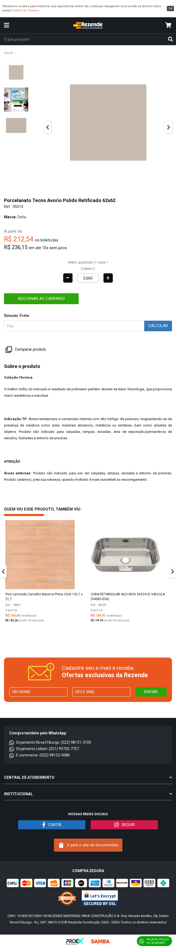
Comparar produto (26, 349)
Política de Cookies (25, 10)
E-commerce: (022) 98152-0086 (39, 755)
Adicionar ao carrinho (41, 298)
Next (168, 127)
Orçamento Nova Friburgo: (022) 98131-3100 (50, 742)
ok (170, 8)
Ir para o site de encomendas (88, 845)
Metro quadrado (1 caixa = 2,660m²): (88, 265)
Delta (21, 217)
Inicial (8, 53)
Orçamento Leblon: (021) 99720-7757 (44, 749)
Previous (47, 127)
